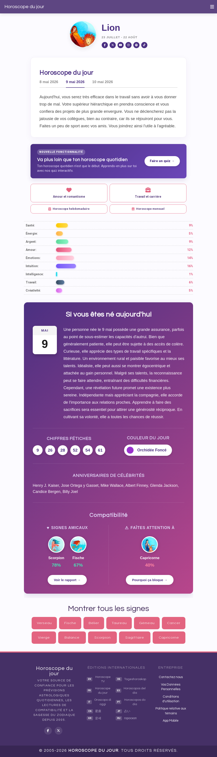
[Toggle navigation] (212, 7)
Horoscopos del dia (131, 690)
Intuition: (32, 266)
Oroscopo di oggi (99, 702)
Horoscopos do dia (130, 702)
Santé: (30, 225)
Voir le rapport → (67, 580)
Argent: (31, 241)
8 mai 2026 (49, 82)
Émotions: (33, 258)
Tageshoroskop (131, 679)
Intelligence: (35, 274)
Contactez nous (171, 677)
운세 (94, 718)
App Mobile (171, 720)
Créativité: (33, 290)
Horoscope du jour (24, 6)
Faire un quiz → (162, 161)
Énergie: (32, 233)
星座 (94, 711)
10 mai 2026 (102, 82)
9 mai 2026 (75, 82)
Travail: (31, 282)
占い (123, 711)
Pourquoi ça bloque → (149, 580)
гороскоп (126, 718)
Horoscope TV (99, 679)
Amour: (31, 250)
